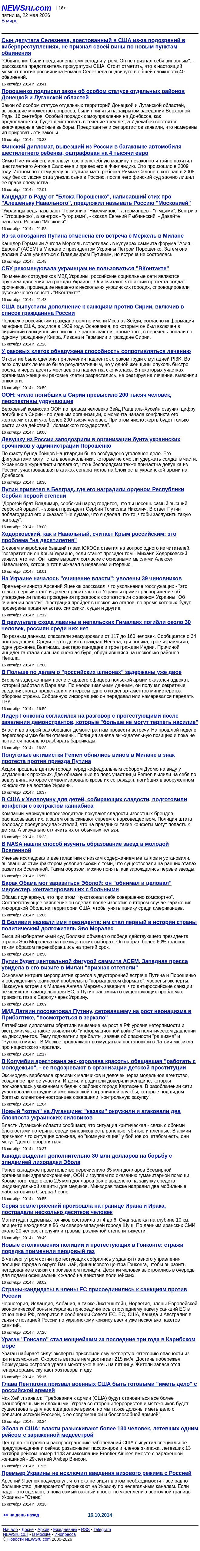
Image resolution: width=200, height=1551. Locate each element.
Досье (28, 1529)
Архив (43, 1529)
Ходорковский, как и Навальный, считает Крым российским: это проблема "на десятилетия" (89, 537)
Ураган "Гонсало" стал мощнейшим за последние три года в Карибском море (98, 1342)
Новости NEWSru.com (29, 1539)
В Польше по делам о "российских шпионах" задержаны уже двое (92, 672)
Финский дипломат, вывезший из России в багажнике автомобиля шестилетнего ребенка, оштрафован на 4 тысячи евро (92, 150)
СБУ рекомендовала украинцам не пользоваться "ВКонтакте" (85, 268)
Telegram (102, 1529)
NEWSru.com (27, 7)
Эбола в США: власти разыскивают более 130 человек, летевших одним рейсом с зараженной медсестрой (100, 1432)
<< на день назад (21, 1515)
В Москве (41, 1534)
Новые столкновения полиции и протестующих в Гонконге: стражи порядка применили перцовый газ (92, 1248)
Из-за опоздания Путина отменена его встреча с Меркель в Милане (93, 236)
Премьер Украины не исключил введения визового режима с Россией (97, 1473)
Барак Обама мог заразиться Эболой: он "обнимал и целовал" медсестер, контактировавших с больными (87, 886)
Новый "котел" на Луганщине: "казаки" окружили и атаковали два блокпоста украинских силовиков (91, 1114)
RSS (85, 1529)
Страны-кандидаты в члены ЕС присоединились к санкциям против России (94, 1292)
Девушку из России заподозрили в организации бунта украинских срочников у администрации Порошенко (91, 442)
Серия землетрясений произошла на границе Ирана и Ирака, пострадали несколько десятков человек (84, 1209)
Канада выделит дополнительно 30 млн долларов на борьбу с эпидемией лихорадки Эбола (87, 1159)
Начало (10, 1529)
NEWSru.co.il (15, 1534)
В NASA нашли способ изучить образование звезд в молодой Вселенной (85, 847)
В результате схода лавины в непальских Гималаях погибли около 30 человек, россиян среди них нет (96, 625)
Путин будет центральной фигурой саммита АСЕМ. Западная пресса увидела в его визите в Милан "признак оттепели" (95, 964)
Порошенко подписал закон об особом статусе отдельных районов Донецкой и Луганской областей (93, 94)
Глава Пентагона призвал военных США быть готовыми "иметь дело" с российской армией (99, 1387)
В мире (10, 20)
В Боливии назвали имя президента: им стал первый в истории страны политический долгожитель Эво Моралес (99, 925)
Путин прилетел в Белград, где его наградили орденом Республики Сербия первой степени (93, 492)
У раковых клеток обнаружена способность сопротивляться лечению (96, 351)
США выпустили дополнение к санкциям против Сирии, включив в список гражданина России (93, 310)
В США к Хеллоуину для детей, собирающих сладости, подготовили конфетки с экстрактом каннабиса (94, 802)
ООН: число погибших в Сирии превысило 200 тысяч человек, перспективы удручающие (87, 398)
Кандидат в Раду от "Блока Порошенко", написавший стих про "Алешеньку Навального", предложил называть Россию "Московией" (96, 200)
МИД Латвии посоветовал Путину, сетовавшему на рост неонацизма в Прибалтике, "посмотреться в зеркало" (97, 1014)
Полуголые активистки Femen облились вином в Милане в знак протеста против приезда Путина (88, 758)
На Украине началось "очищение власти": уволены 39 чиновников (92, 578)
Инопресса (65, 1534)
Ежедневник (65, 1529)
